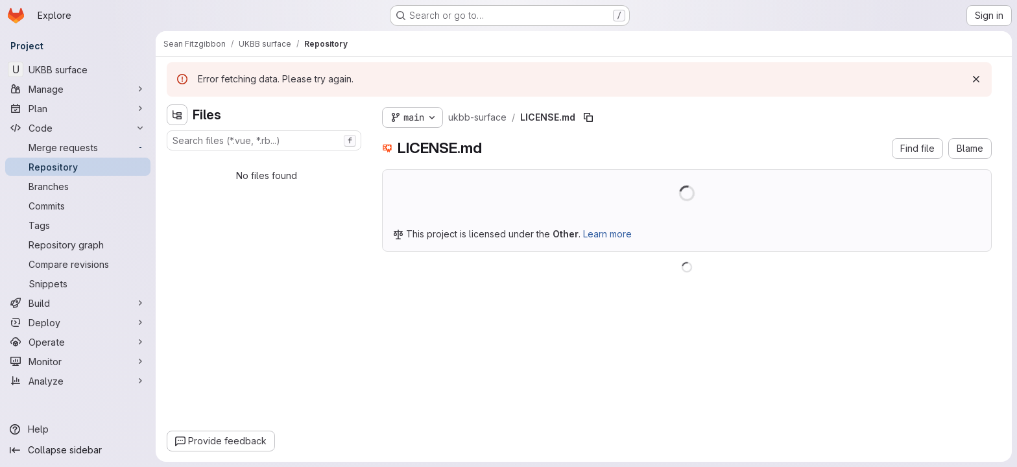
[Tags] (77, 225)
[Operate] (77, 342)
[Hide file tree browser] (177, 114)
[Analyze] (77, 381)
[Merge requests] (77, 147)
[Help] (77, 429)
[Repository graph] (77, 244)
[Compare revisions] (77, 264)
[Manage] (77, 89)
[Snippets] (77, 283)
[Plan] (77, 108)
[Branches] (77, 186)
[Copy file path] (588, 117)
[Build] (77, 303)
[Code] (77, 128)
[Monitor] (77, 361)
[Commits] (77, 206)
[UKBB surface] (77, 69)
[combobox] (264, 140)
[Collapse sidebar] (77, 450)
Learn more (607, 233)
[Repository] (77, 167)
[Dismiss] (976, 79)
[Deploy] (77, 322)
